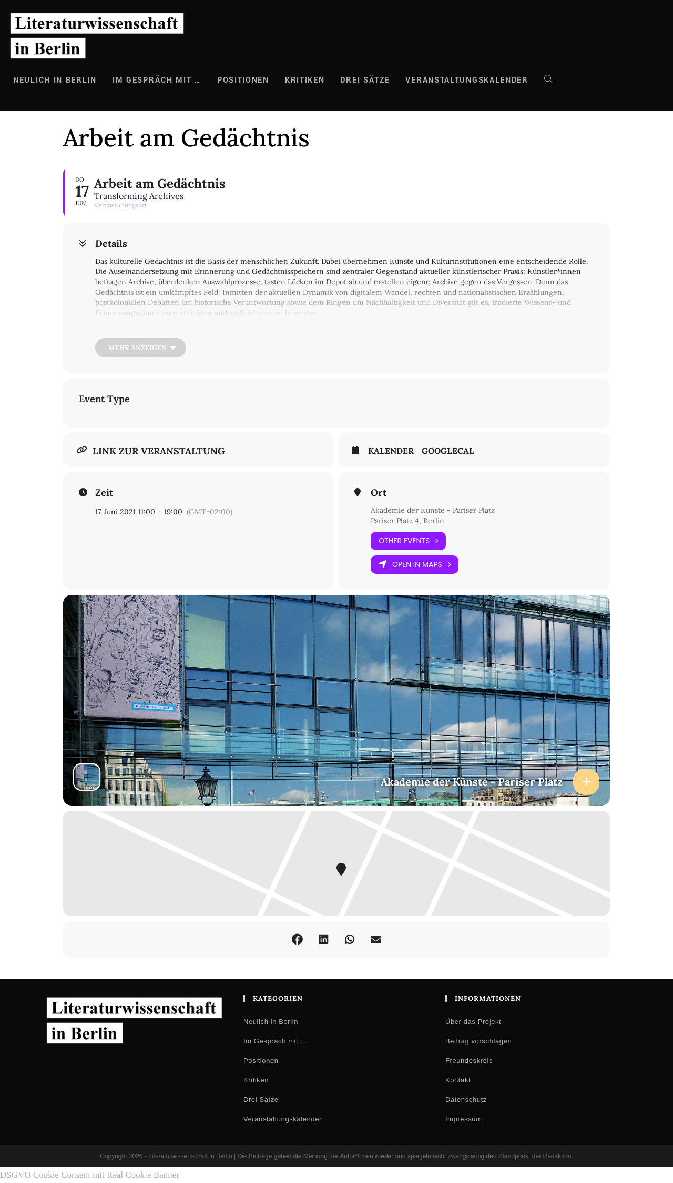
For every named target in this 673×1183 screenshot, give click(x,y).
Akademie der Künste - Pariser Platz (433, 510)
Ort (378, 493)
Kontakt (458, 1080)
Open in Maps (415, 564)
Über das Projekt (473, 1022)
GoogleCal (448, 451)
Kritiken (256, 1080)
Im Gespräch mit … (275, 1041)
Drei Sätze (261, 1100)
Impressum (463, 1119)
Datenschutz (466, 1100)
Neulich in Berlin (270, 1022)
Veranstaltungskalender (282, 1119)
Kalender (391, 451)
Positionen (261, 1061)
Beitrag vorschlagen (478, 1041)
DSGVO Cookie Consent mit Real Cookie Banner (89, 1175)
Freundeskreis (469, 1061)
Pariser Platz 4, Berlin (407, 520)
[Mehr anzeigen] (140, 347)
